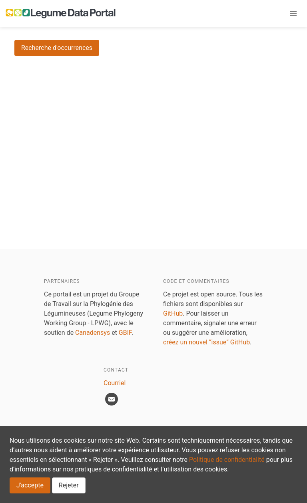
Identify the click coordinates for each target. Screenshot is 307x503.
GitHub (173, 313)
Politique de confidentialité (227, 459)
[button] (293, 13)
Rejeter (69, 485)
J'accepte (30, 485)
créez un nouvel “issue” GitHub (206, 342)
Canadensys (92, 332)
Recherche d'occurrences (56, 48)
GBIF (125, 332)
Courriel (115, 383)
